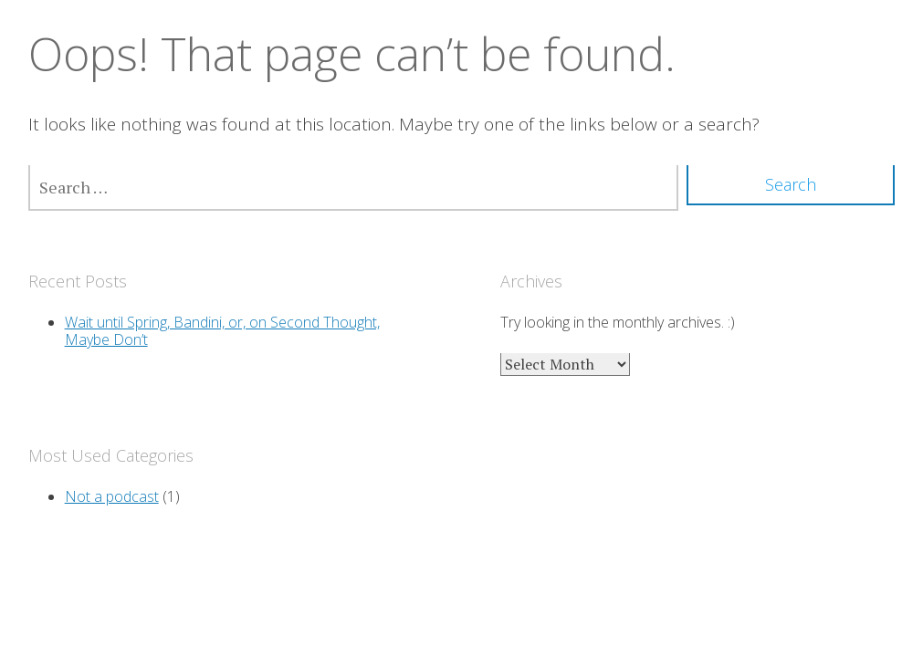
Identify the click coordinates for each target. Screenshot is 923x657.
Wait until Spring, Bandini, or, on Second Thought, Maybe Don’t (222, 330)
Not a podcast (112, 496)
